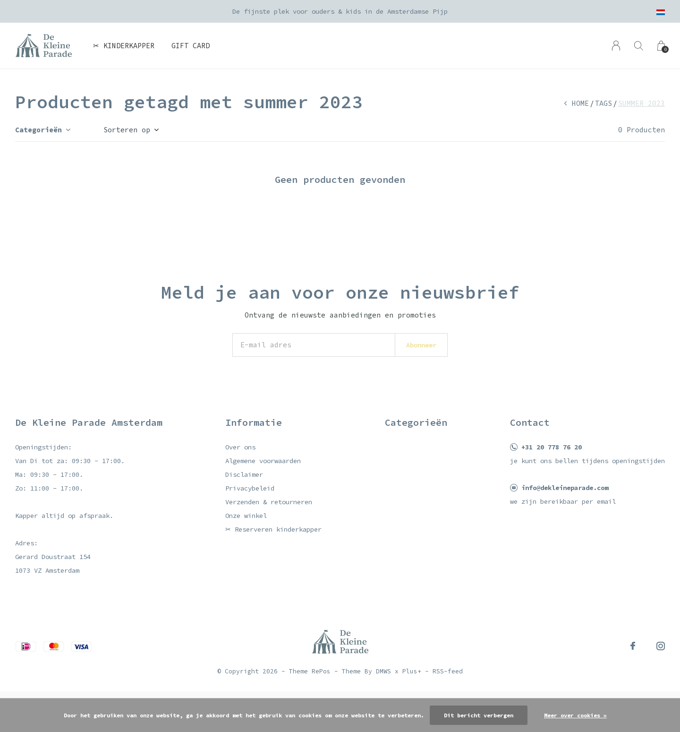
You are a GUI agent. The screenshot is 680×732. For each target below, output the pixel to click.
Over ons (240, 447)
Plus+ (411, 671)
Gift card (190, 45)
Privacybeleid (249, 488)
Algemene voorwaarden (263, 460)
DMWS (383, 671)
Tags (603, 103)
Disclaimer (244, 474)
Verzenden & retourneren (268, 502)
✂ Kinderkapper (123, 45)
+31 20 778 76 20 (551, 447)
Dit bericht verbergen (478, 715)
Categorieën (38, 129)
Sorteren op (126, 129)
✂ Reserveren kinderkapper (273, 529)
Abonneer (421, 345)
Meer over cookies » (575, 715)
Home (580, 103)
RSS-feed (448, 671)
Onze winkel (246, 515)
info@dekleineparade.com (564, 487)
